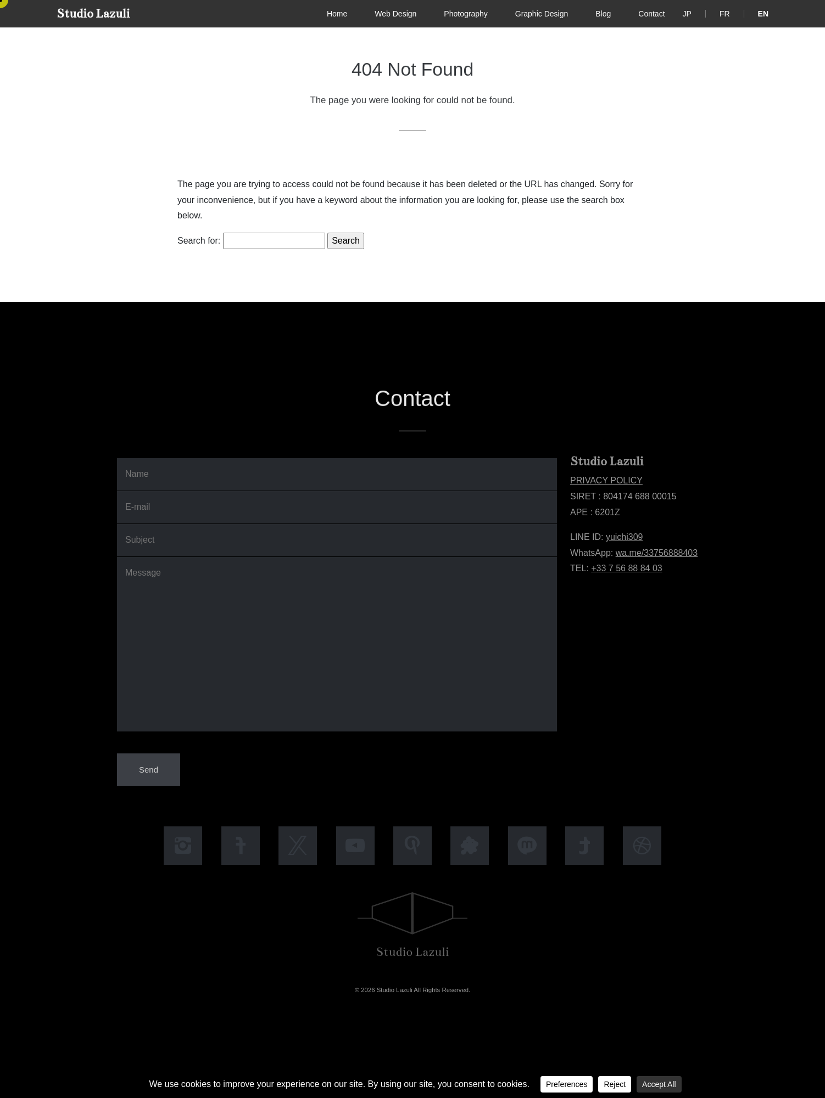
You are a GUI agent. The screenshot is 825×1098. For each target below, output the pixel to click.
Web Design (395, 13)
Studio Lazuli (93, 13)
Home (337, 13)
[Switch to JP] (687, 13)
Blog (603, 13)
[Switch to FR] (725, 13)
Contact (651, 13)
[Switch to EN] (763, 13)
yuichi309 (624, 537)
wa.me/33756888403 (657, 553)
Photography (465, 13)
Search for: (198, 240)
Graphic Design (541, 13)
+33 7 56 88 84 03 (626, 568)
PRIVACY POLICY (606, 480)
